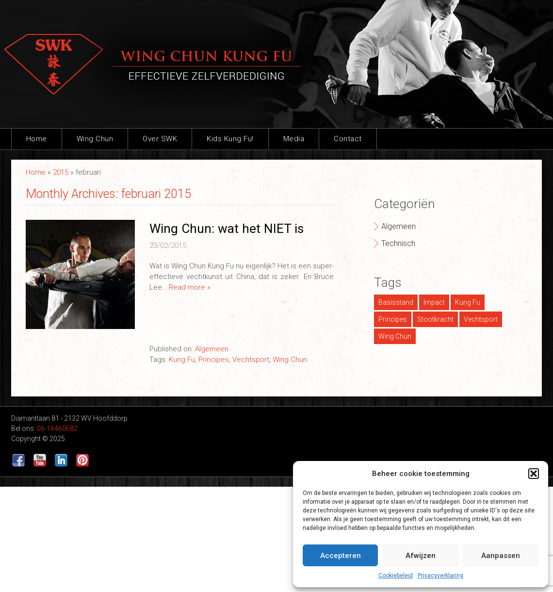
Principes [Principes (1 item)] (392, 319)
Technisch (398, 243)
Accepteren (340, 555)
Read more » (190, 287)
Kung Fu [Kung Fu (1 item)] (467, 302)
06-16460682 (57, 428)
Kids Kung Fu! (230, 138)
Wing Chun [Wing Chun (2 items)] (394, 336)
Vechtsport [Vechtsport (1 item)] (481, 319)
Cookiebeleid (395, 575)
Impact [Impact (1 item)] (434, 302)
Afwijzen (421, 555)
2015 (60, 172)
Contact (348, 138)
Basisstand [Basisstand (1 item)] (395, 302)
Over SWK (160, 138)
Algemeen (211, 349)
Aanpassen (500, 555)
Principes (213, 359)
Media (294, 138)
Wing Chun (95, 138)
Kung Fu (182, 359)
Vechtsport (250, 359)
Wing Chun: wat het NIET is (226, 228)
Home (36, 138)
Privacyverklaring (440, 575)
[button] (533, 473)
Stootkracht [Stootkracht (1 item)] (435, 319)
